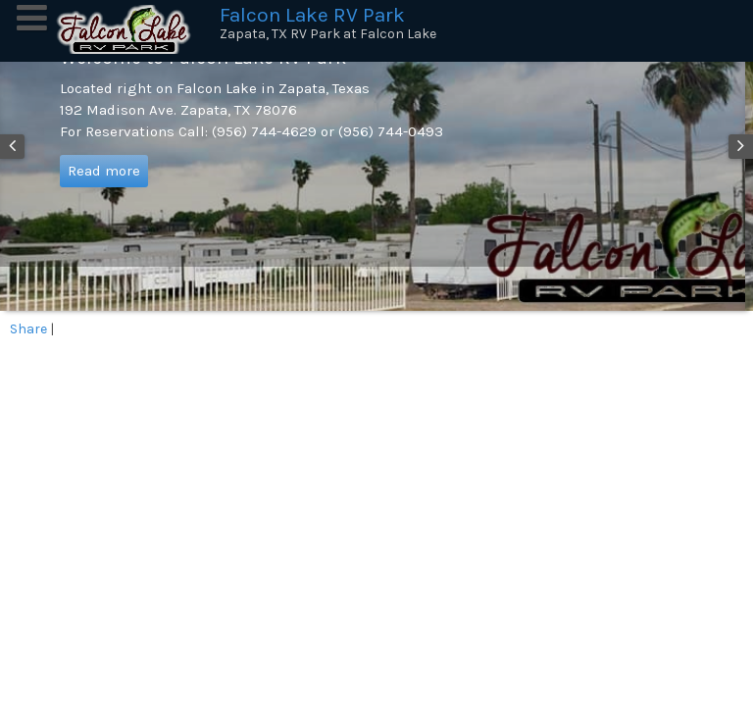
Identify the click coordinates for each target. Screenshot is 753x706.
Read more (104, 170)
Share (28, 329)
